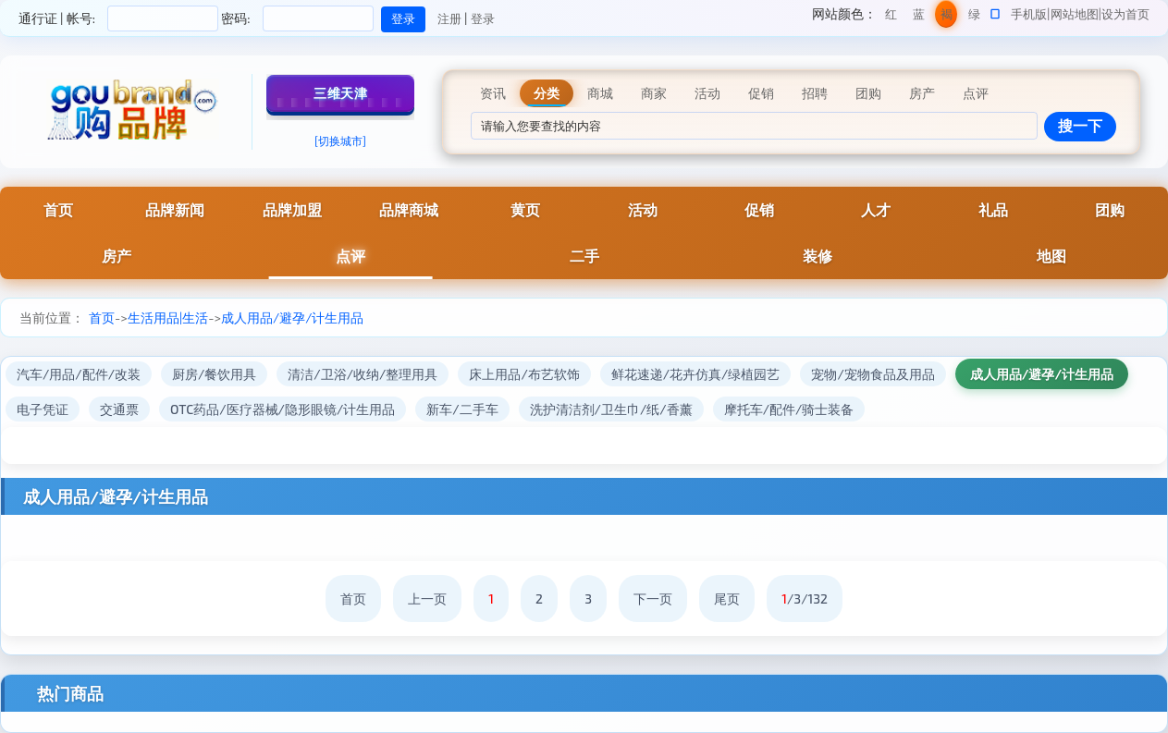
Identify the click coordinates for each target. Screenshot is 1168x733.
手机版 (1029, 13)
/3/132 (804, 598)
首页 (58, 209)
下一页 (652, 598)
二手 (584, 255)
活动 (643, 209)
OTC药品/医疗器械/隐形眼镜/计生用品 (282, 409)
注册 (449, 18)
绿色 (974, 17)
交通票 (119, 409)
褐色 (947, 17)
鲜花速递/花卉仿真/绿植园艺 (696, 374)
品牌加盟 (292, 209)
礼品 (993, 209)
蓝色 (919, 17)
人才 (876, 209)
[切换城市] (340, 140)
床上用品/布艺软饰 (524, 374)
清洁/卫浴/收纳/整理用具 (362, 374)
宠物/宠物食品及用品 (872, 374)
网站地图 (1075, 13)
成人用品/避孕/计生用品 (292, 317)
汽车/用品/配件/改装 (79, 374)
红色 (891, 17)
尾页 (727, 598)
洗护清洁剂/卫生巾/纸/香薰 (611, 409)
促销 (759, 209)
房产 (116, 255)
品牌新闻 (174, 209)
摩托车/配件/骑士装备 (789, 409)
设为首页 (1125, 13)
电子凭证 (42, 409)
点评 (350, 255)
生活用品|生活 (168, 317)
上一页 (427, 598)
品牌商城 (408, 209)
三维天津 (340, 93)
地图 (1051, 255)
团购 (1110, 209)
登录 (483, 18)
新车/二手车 (462, 409)
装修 (817, 255)
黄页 (525, 209)
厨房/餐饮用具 (214, 374)
